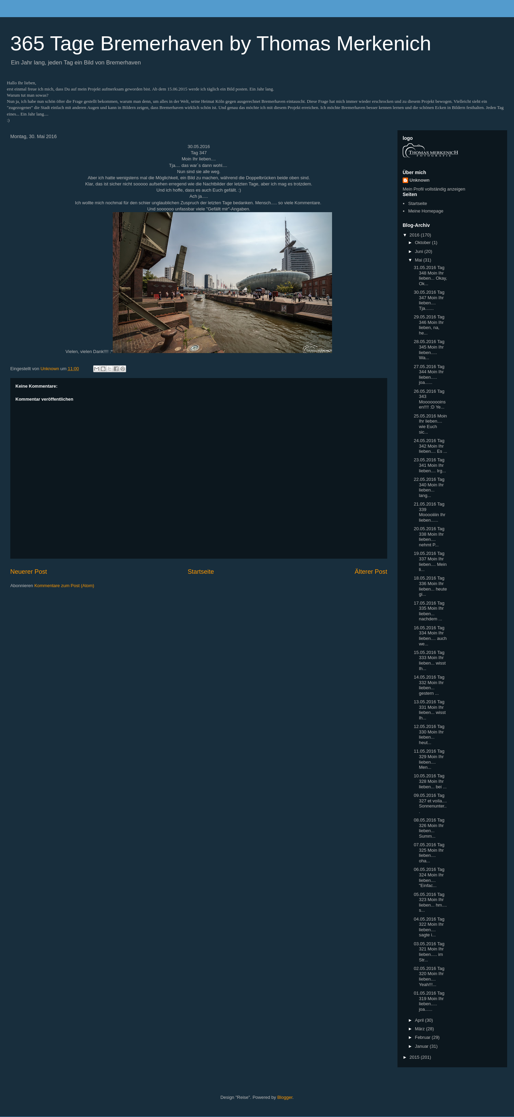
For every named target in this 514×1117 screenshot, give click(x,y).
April (420, 1020)
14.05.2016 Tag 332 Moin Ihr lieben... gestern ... (429, 685)
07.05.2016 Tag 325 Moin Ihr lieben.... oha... (429, 852)
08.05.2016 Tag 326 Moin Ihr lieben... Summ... (429, 828)
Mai (419, 260)
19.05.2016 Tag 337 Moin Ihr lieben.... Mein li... (430, 561)
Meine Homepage (425, 211)
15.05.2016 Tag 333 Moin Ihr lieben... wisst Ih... (429, 660)
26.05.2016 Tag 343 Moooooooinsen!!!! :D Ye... (429, 399)
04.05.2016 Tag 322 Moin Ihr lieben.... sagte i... (429, 927)
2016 (415, 235)
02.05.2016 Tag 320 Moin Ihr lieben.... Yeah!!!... (429, 976)
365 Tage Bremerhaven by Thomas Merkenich (220, 43)
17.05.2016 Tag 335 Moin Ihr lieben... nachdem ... (429, 611)
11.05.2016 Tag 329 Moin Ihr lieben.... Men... (429, 759)
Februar (423, 1037)
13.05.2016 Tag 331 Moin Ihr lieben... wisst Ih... (429, 709)
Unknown (419, 180)
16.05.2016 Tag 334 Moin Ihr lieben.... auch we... (430, 635)
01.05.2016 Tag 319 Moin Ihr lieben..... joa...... (429, 1001)
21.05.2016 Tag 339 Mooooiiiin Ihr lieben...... (429, 512)
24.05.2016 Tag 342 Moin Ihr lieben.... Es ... (430, 446)
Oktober (423, 242)
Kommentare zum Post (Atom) (64, 585)
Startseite (201, 571)
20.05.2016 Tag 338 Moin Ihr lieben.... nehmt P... (429, 536)
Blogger (284, 1097)
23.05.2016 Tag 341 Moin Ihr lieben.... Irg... (430, 465)
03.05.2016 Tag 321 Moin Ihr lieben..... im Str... (429, 951)
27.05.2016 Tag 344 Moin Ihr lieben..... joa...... (429, 374)
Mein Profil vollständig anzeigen (434, 189)
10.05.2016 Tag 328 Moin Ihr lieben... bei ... (430, 781)
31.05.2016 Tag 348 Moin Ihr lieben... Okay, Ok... (430, 275)
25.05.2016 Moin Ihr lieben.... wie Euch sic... (430, 424)
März (420, 1028)
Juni (419, 251)
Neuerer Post (28, 571)
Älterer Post (371, 571)
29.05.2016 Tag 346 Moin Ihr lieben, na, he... (429, 325)
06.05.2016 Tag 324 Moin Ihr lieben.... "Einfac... (429, 877)
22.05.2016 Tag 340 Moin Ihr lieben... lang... (429, 487)
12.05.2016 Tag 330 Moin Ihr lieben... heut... (429, 734)
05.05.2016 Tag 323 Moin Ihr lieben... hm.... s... (430, 902)
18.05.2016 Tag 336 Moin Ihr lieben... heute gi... (430, 586)
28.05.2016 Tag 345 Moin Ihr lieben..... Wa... (429, 349)
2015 (415, 1057)
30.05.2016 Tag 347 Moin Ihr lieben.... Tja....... (429, 300)
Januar (422, 1046)
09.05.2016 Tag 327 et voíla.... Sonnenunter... (430, 803)
